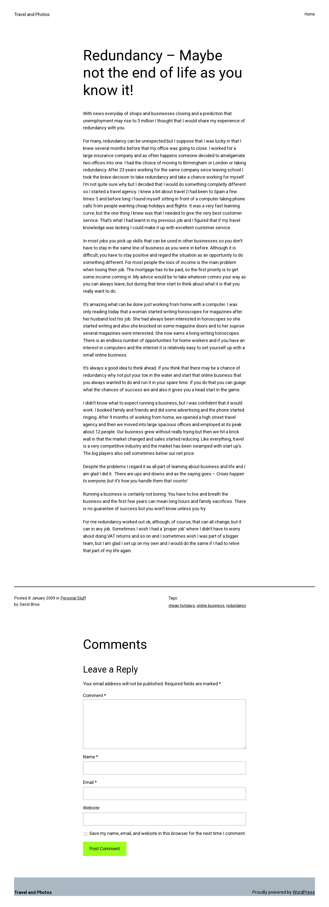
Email (90, 782)
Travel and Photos (32, 14)
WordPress (304, 892)
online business (210, 605)
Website (91, 807)
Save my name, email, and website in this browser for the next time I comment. (167, 833)
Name (90, 756)
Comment (94, 695)
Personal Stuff (73, 598)
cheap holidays (182, 605)
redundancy (236, 605)
